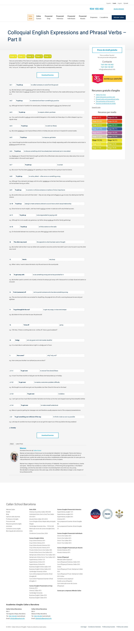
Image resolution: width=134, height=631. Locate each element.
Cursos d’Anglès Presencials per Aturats (70, 548)
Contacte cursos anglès (13, 529)
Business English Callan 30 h (38, 595)
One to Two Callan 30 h (64, 541)
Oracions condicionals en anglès (106, 104)
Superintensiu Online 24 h (37, 562)
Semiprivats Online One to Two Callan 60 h (42, 557)
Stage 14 (111, 140)
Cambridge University (35, 593)
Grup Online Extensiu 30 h (37, 541)
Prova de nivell (10, 521)
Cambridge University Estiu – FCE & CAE (41, 526)
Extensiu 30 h (33, 588)
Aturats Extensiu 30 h (63, 550)
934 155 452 (96, 9)
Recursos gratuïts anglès (13, 524)
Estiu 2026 (30, 17)
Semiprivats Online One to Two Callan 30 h (42, 555)
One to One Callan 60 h (64, 538)
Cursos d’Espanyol (63, 557)
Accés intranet (119, 9)
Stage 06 (111, 125)
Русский (126, 3)
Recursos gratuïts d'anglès (106, 90)
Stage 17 (95, 148)
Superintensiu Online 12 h (37, 560)
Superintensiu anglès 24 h (65, 514)
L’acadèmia (104, 17)
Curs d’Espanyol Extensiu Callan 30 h (68, 562)
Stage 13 (95, 140)
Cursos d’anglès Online (36, 538)
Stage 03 (95, 121)
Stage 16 (111, 144)
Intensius (60, 17)
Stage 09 (95, 132)
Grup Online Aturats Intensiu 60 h (39, 548)
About (12, 444)
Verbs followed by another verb (105, 97)
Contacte (107, 62)
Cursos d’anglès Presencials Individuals (69, 533)
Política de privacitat (108, 627)
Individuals (71, 17)
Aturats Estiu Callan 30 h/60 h (38, 519)
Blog (7, 514)
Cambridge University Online (38, 571)
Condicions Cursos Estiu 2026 (38, 533)
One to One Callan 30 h (64, 536)
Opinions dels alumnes (13, 517)
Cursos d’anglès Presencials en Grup (40, 586)
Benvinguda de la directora (14, 531)
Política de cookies (122, 627)
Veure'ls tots (96, 107)
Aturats (82, 17)
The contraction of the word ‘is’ (105, 101)
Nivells (8, 512)
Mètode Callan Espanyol (64, 560)
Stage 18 (111, 148)
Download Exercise (48, 75)
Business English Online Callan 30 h (40, 567)
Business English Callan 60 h (38, 598)
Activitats (9, 526)
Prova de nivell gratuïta (107, 50)
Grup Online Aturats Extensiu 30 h (39, 545)
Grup (48, 17)
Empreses (93, 17)
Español (108, 3)
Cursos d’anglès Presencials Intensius (69, 509)
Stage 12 (111, 136)
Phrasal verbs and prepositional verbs (107, 99)
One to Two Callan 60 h (64, 543)
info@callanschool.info (107, 69)
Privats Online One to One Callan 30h (40, 550)
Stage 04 (111, 121)
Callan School (37, 450)
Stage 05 (95, 125)
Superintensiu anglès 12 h (65, 512)
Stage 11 (95, 136)
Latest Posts (19, 444)
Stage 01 (95, 117)
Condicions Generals (94, 627)
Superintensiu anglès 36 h (65, 517)
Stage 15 (95, 144)
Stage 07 (95, 129)
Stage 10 (111, 132)
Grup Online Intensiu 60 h (37, 543)
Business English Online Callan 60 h (40, 569)
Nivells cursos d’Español (64, 581)
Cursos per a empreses (64, 591)
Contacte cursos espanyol (65, 579)
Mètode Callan (119, 17)
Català (114, 3)
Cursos (38, 17)
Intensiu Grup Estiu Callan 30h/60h (40, 512)
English (120, 3)
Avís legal (83, 627)
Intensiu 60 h (61, 519)
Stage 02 (111, 117)
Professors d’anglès (12, 519)
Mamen (23, 448)
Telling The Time (101, 95)
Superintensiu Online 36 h (37, 564)
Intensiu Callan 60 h (35, 590)
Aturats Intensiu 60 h (63, 552)
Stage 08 (111, 129)
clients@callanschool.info (43, 618)
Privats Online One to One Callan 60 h (40, 552)
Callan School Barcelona (16, 13)
